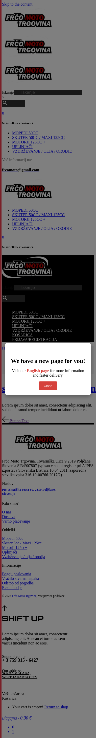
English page (38, 370)
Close (48, 386)
